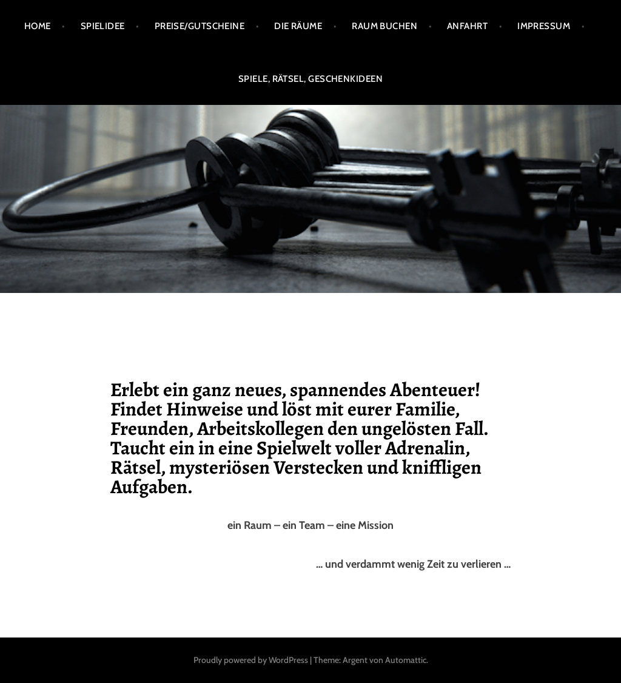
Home (37, 26)
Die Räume (298, 26)
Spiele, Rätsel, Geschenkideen (310, 78)
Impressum (543, 26)
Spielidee (103, 26)
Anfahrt (467, 26)
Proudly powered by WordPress (250, 659)
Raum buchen (384, 26)
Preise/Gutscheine (200, 26)
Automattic (405, 659)
